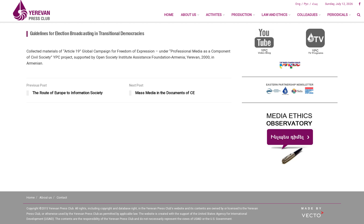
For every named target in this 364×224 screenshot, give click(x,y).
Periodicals (337, 15)
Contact (62, 197)
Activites (213, 15)
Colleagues (307, 15)
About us (188, 15)
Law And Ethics (274, 15)
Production (241, 15)
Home (168, 15)
